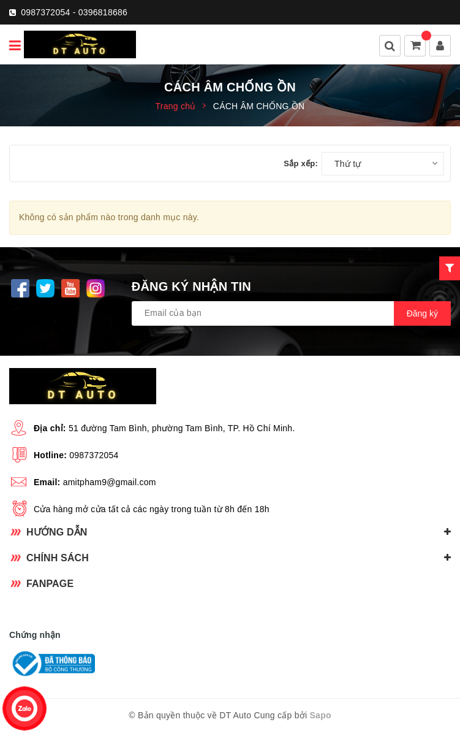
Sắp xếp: (301, 163)
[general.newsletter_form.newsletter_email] (291, 313)
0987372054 (93, 455)
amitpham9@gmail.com (109, 482)
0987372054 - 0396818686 (74, 12)
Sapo (320, 715)
